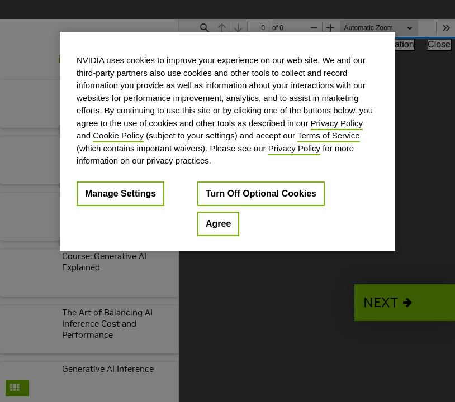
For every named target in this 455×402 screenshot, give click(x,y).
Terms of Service (328, 135)
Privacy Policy (337, 122)
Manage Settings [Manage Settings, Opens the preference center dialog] (120, 193)
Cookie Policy (118, 135)
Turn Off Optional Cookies (261, 193)
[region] (227, 141)
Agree (218, 223)
